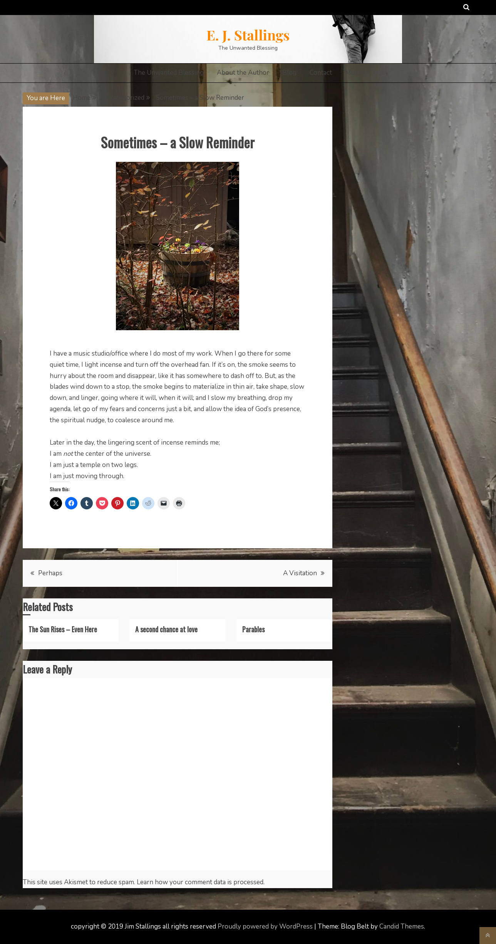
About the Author (243, 72)
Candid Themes (401, 926)
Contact (321, 72)
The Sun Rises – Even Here (62, 629)
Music (353, 72)
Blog (289, 72)
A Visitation (300, 573)
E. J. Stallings (248, 34)
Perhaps (50, 573)
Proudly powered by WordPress (266, 926)
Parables (253, 629)
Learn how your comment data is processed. (201, 882)
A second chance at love (166, 629)
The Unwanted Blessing (169, 72)
